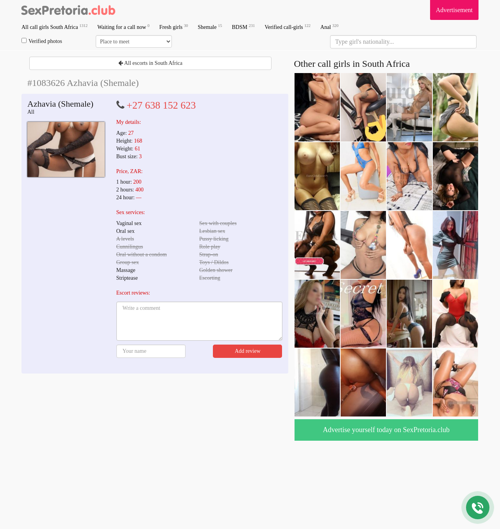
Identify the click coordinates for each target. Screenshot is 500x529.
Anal (329, 26)
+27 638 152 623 (161, 105)
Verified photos (41, 41)
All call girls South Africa (54, 26)
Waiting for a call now (123, 26)
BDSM (243, 26)
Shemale (210, 26)
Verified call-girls (287, 26)
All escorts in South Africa (150, 63)
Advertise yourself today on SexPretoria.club (386, 430)
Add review (248, 351)
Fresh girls (173, 26)
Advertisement (454, 10)
